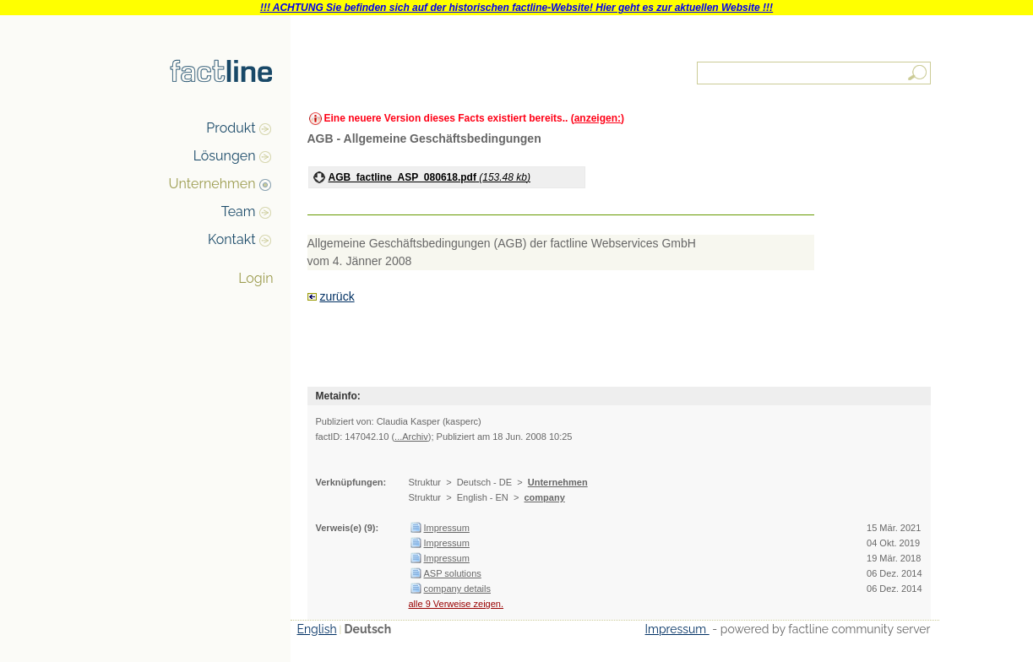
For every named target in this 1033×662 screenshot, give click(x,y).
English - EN (482, 497)
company (544, 497)
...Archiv (411, 436)
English (317, 629)
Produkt (230, 128)
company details (458, 588)
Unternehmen (212, 184)
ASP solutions (452, 573)
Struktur (425, 482)
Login (255, 278)
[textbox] (815, 73)
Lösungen (224, 156)
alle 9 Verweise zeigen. (456, 604)
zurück (336, 296)
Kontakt (231, 239)
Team (238, 211)
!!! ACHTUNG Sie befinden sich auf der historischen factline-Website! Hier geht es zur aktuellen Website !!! (516, 8)
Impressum (447, 528)
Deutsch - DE (484, 482)
